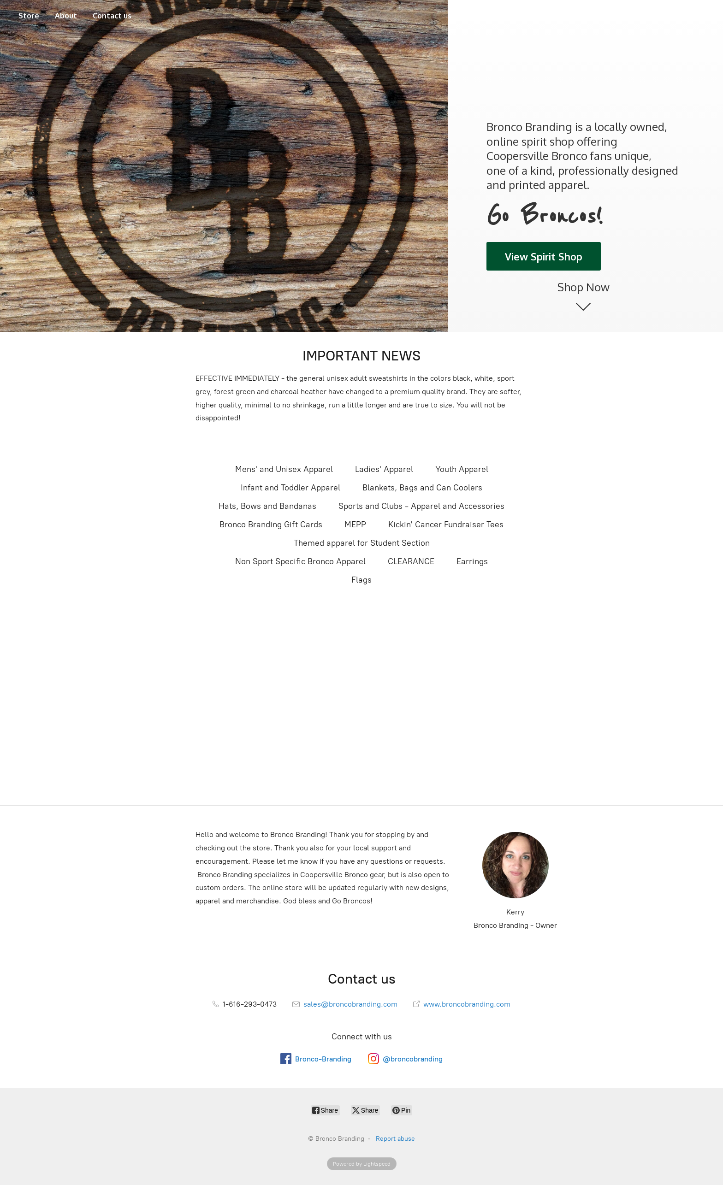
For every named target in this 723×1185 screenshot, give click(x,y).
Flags (361, 580)
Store (28, 15)
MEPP (355, 524)
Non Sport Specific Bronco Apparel (300, 561)
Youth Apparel (461, 469)
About (66, 15)
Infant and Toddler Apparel (290, 488)
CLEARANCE (411, 561)
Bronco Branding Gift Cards (270, 524)
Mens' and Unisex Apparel (284, 469)
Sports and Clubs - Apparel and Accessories (421, 506)
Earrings (472, 561)
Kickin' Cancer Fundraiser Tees (446, 524)
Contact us (112, 15)
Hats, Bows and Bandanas (267, 506)
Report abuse (395, 1139)
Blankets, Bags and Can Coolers (422, 488)
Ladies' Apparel (384, 469)
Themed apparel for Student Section (362, 543)
